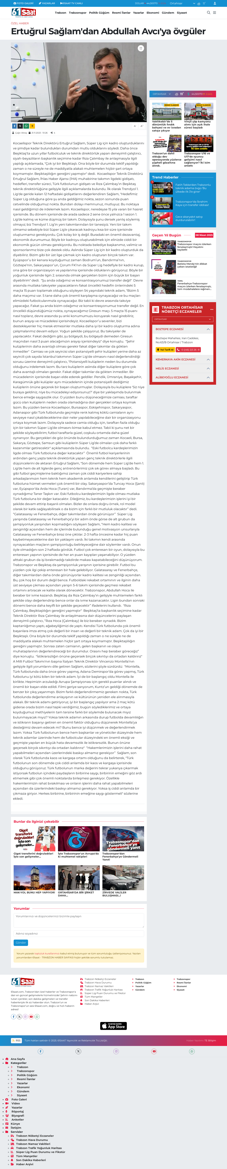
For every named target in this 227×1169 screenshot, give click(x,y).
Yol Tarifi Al (165, 349)
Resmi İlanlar (121, 12)
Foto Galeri (16, 1099)
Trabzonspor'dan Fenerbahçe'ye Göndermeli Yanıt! (120, 856)
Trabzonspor (77, 12)
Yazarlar (138, 12)
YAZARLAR (47, 3)
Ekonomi (153, 12)
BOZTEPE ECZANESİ (169, 329)
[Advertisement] (182, 64)
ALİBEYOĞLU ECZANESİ (172, 377)
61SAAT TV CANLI (71, 3)
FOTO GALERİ (23, 3)
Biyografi (14, 1115)
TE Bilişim (210, 1040)
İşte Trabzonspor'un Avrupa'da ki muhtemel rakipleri (78, 855)
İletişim (13, 1127)
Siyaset (182, 12)
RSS (16, 1040)
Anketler (14, 1119)
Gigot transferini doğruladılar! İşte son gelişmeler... (33, 855)
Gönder (21, 942)
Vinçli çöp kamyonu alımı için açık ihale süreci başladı (197, 124)
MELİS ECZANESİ (167, 368)
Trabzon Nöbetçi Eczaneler (98, 979)
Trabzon (60, 12)
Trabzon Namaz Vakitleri (97, 986)
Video (12, 1103)
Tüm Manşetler (91, 996)
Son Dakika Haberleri (95, 1000)
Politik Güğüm (99, 12)
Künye (12, 1123)
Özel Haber (20, 23)
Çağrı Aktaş (21, 132)
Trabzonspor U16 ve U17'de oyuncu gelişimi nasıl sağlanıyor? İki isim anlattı (197, 159)
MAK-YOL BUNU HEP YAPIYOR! (34, 892)
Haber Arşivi (89, 1003)
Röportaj (14, 1111)
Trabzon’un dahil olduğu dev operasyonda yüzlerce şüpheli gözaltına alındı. (166, 159)
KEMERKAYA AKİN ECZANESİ (175, 359)
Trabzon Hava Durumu (96, 982)
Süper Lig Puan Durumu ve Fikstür (103, 993)
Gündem (168, 12)
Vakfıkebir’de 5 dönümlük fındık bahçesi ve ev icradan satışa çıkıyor (166, 126)
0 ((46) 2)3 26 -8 (188, 349)
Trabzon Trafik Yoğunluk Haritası (101, 989)
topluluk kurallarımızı (47, 953)
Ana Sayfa (15, 1059)
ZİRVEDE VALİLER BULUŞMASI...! (114, 894)
